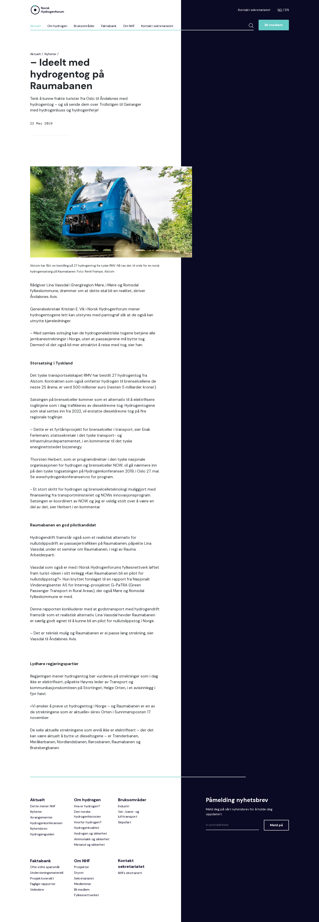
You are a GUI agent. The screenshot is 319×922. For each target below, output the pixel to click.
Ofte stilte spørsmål (45, 867)
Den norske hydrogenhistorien (87, 814)
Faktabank (109, 26)
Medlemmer (82, 884)
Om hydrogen (58, 26)
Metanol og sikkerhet (89, 845)
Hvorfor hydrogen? (88, 822)
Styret (79, 873)
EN (287, 10)
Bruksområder (84, 26)
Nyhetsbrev (38, 829)
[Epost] (232, 825)
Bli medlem (274, 25)
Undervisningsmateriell (46, 873)
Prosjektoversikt (42, 879)
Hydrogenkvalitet (86, 828)
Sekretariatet (84, 879)
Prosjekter (81, 867)
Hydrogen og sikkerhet (90, 833)
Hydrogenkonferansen (46, 823)
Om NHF (129, 26)
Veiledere (37, 890)
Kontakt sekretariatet (254, 10)
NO (280, 10)
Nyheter (51, 54)
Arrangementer (41, 817)
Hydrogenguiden (42, 834)
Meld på (276, 825)
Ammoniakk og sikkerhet (92, 839)
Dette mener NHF (43, 806)
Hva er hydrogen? (87, 806)
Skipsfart (124, 822)
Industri (123, 806)
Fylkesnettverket (86, 896)
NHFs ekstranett (130, 873)
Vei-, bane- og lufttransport (128, 814)
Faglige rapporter (43, 884)
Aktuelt (35, 26)
